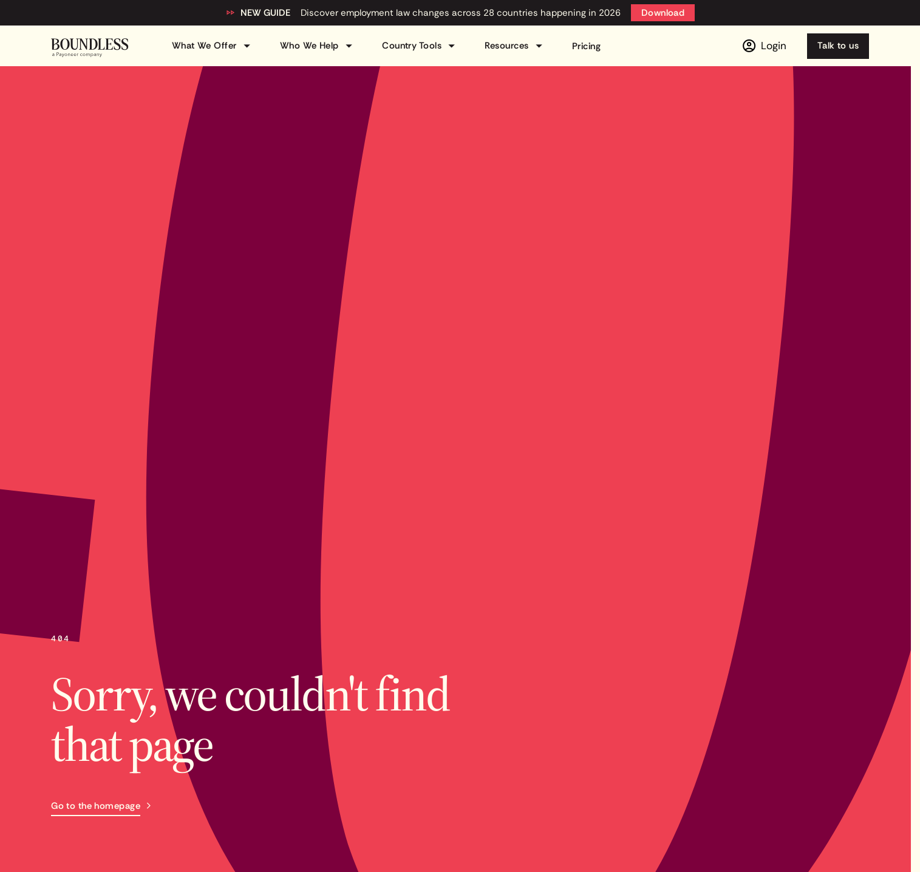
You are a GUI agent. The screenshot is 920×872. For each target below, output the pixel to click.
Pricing (586, 46)
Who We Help (318, 45)
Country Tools (420, 45)
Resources (515, 45)
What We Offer (213, 45)
